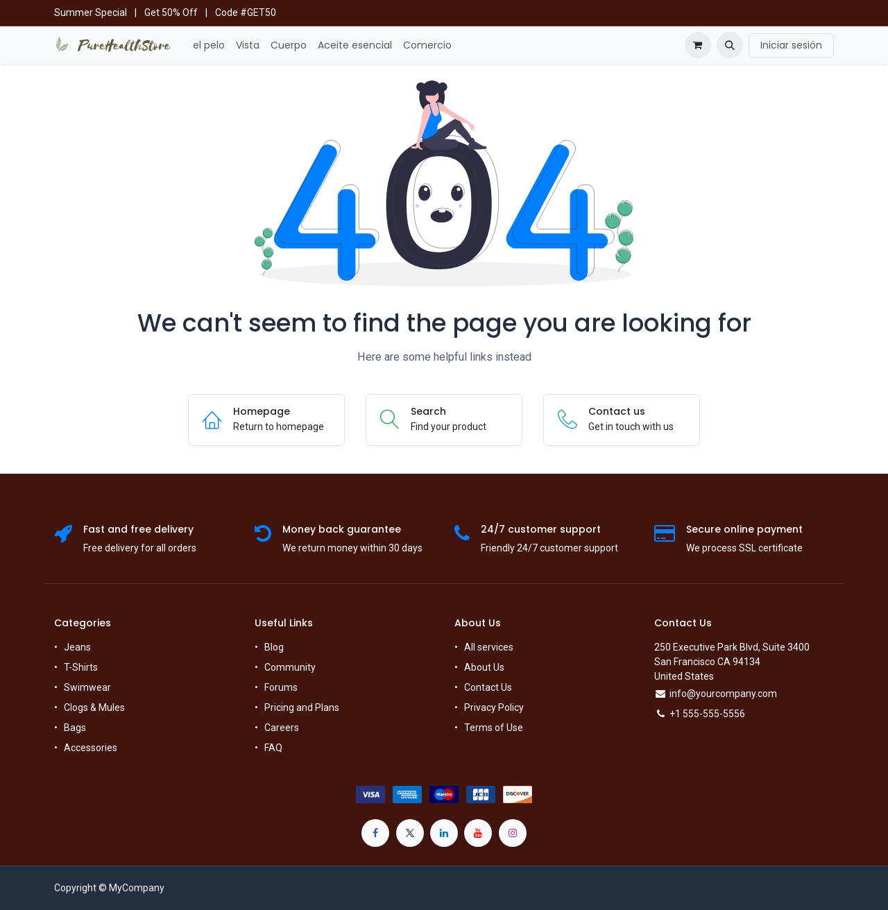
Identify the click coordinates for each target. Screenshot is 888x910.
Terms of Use (493, 727)
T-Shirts (81, 667)
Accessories (90, 747)
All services (488, 647)
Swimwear (87, 687)
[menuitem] (208, 45)
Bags (75, 727)
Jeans (77, 647)
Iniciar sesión (791, 45)
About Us (484, 667)
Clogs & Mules (94, 707)
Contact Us (488, 687)
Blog (274, 647)
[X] (410, 833)
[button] (730, 45)
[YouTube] (478, 833)
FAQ (273, 747)
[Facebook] (375, 833)
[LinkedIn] (444, 833)
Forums (281, 687)
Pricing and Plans (301, 707)
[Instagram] (513, 833)
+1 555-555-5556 (707, 713)
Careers (281, 727)
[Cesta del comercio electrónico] (698, 45)
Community (290, 667)
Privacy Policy (494, 707)
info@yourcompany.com (723, 693)
